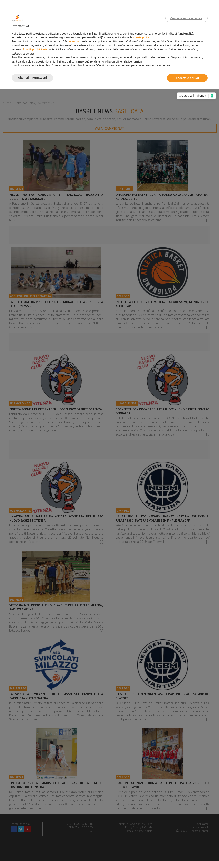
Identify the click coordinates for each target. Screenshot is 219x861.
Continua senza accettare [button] (186, 18)
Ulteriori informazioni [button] (32, 77)
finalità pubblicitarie (35, 49)
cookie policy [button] (141, 37)
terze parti (74, 41)
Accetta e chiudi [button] (187, 78)
